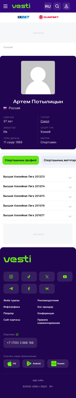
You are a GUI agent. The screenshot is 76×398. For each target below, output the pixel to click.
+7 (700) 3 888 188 (20, 342)
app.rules (38, 380)
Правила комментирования (48, 321)
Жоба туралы (11, 300)
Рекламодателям (48, 300)
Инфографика (11, 306)
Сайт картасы (11, 319)
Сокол (45, 121)
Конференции (45, 313)
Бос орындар (45, 306)
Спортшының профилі (20, 160)
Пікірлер (8, 313)
